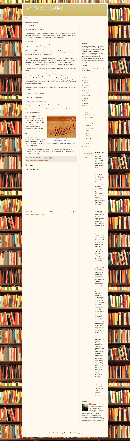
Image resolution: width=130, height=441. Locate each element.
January (87, 143)
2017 (85, 90)
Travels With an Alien (44, 8)
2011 (85, 105)
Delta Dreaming (88, 153)
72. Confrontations (90, 115)
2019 (85, 85)
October (87, 125)
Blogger (79, 433)
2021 (85, 80)
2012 (85, 103)
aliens (31, 160)
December (88, 108)
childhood (35, 160)
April (86, 135)
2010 (85, 146)
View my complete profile (88, 423)
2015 (85, 95)
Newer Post (29, 211)
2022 (85, 77)
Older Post (73, 211)
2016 (85, 93)
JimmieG (93, 404)
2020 (85, 83)
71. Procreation (89, 117)
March (87, 138)
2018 (85, 88)
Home (26, 17)
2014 (85, 98)
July (86, 133)
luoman (68, 433)
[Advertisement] (91, 31)
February (87, 140)
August (87, 130)
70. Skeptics (88, 119)
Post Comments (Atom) (38, 214)
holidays (46, 160)
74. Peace (87, 110)
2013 (85, 100)
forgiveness (40, 160)
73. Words (87, 112)
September (88, 128)
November (88, 123)
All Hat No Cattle (86, 156)
